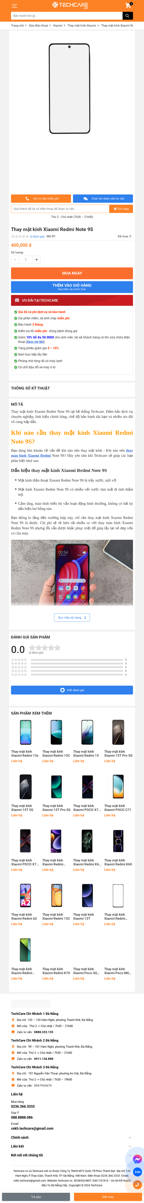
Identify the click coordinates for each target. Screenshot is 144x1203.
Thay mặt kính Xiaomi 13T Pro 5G (56, 808)
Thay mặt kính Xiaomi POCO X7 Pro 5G (85, 808)
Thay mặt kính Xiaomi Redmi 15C (56, 753)
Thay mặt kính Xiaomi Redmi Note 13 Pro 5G (22, 971)
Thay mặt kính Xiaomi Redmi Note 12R (114, 917)
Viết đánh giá (72, 690)
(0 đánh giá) (37, 236)
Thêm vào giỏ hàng (72, 287)
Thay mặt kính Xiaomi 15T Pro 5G (118, 753)
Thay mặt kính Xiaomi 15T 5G (22, 808)
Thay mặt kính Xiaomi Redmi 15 (86, 753)
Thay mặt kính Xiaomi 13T (83, 916)
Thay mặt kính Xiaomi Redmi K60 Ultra (87, 862)
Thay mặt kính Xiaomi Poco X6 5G (85, 971)
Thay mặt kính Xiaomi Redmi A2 (24, 916)
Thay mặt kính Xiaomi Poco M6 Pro (116, 971)
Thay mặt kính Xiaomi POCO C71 (117, 808)
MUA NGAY (72, 273)
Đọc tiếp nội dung (72, 617)
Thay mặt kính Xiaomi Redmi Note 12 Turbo (53, 862)
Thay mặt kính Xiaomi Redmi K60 (118, 862)
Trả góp (36, 1197)
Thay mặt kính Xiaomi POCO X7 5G (23, 862)
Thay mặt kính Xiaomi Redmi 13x (25, 753)
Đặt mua (108, 1197)
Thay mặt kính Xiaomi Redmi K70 (56, 971)
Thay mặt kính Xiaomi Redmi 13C (56, 916)
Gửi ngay (121, 209)
